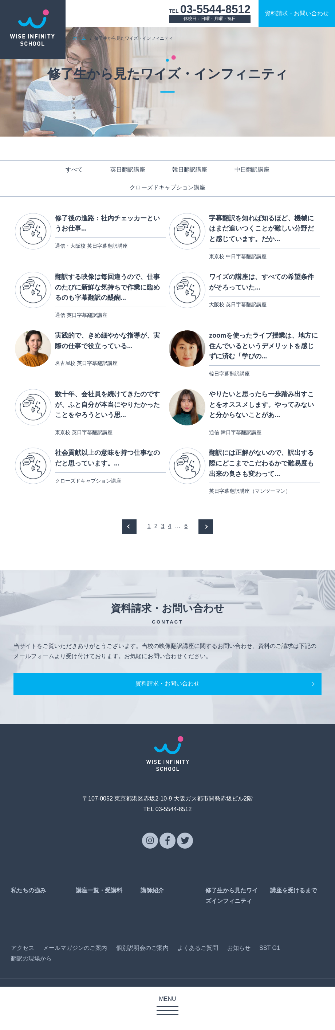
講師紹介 (152, 911)
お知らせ (239, 969)
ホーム (79, 38)
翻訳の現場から (31, 979)
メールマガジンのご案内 (75, 969)
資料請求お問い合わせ (297, 13)
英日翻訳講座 (127, 169)
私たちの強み (28, 911)
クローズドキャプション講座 (167, 187)
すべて (74, 169)
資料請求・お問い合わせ (167, 704)
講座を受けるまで (293, 911)
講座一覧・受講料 (99, 911)
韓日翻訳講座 (189, 169)
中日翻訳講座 (251, 169)
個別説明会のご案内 (142, 969)
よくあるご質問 (197, 969)
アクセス (22, 969)
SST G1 (269, 969)
